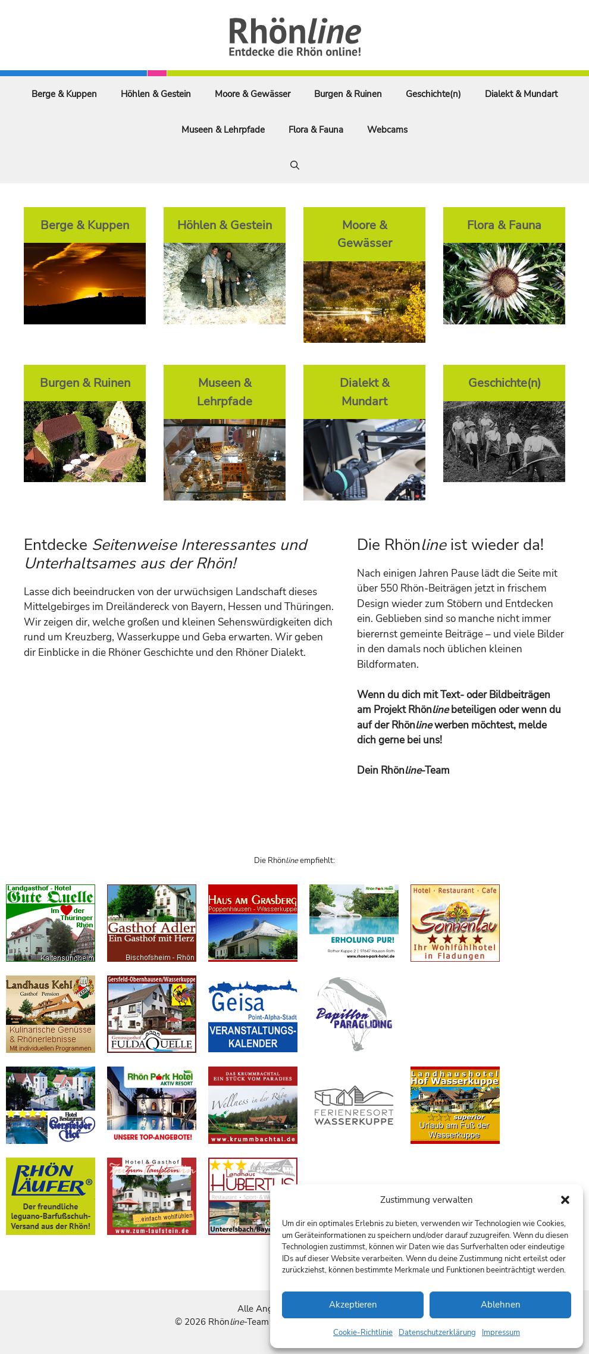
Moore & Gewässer (252, 94)
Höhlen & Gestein (156, 94)
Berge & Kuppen (64, 94)
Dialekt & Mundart (521, 94)
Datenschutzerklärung (437, 1332)
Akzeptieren (353, 1305)
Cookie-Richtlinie (363, 1332)
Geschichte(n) (433, 94)
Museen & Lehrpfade (223, 130)
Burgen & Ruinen (348, 94)
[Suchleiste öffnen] (294, 165)
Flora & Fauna (316, 130)
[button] (565, 1200)
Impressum (501, 1332)
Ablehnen (501, 1305)
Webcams (387, 130)
